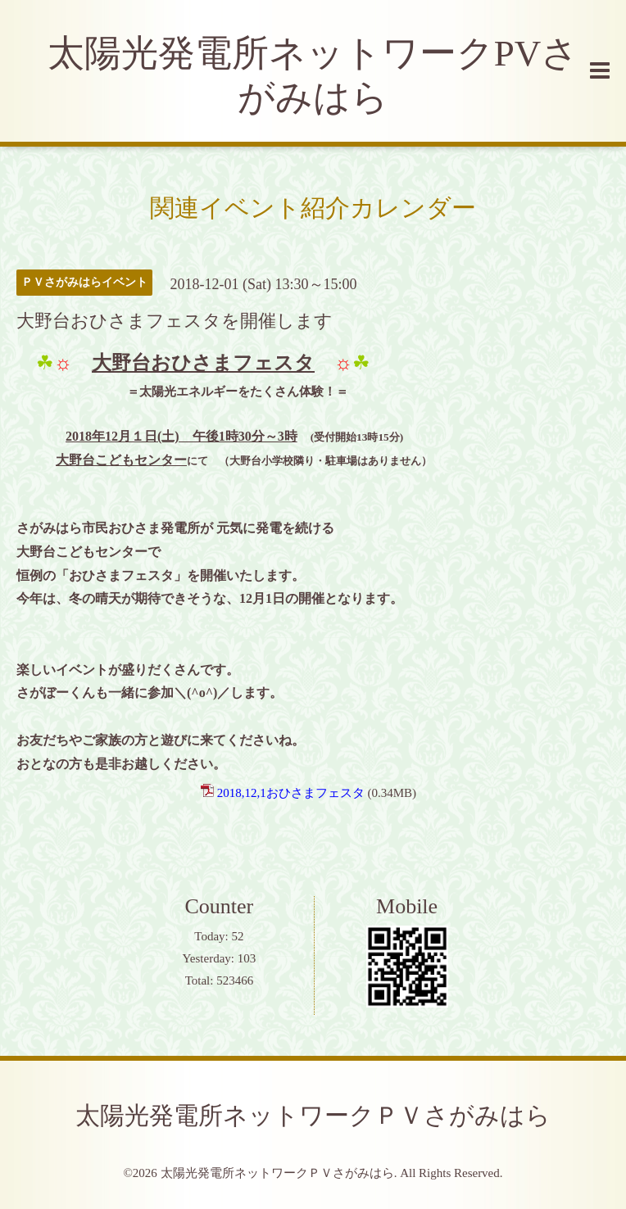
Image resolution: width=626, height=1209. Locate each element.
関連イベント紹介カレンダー (313, 207)
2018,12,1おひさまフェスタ (291, 792)
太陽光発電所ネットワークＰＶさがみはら (313, 1115)
